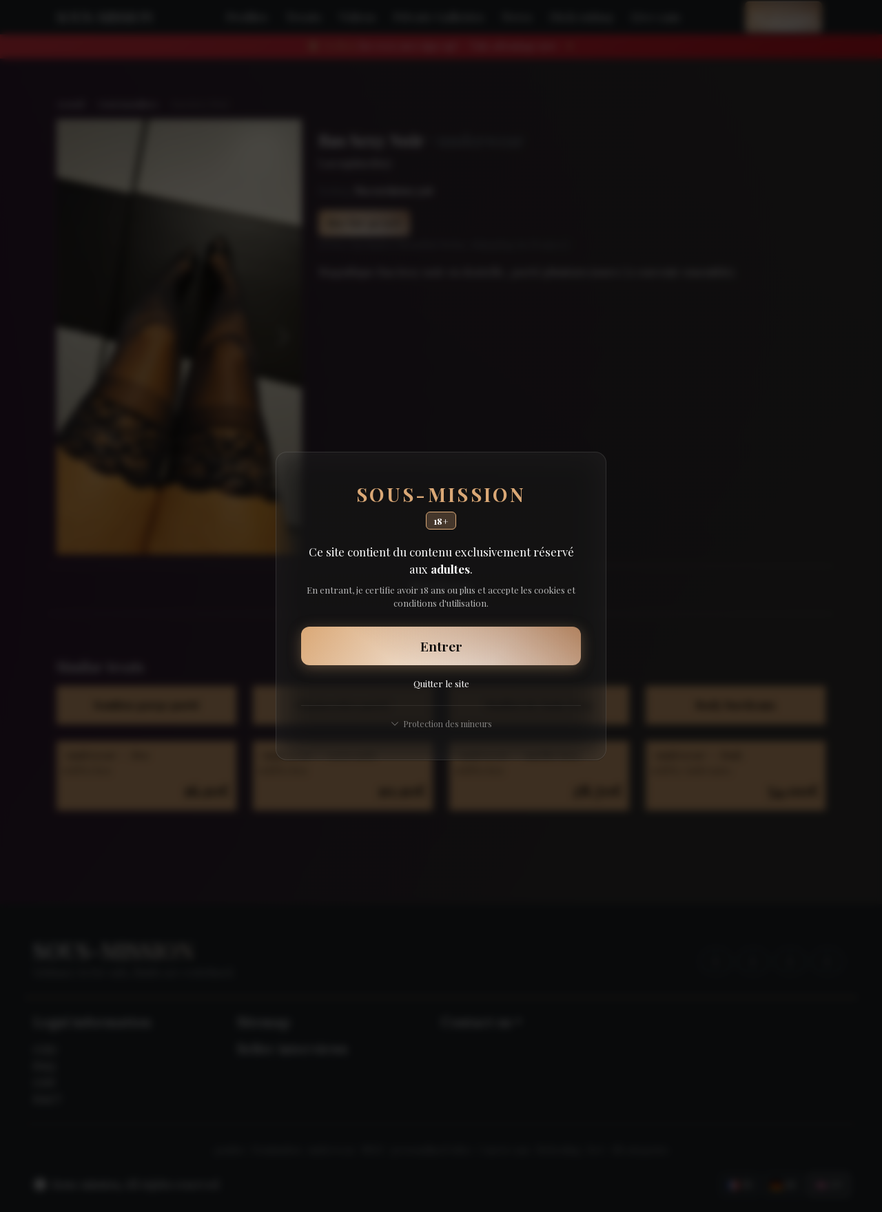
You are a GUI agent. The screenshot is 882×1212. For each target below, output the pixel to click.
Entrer (441, 646)
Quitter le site (441, 683)
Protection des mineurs (441, 723)
